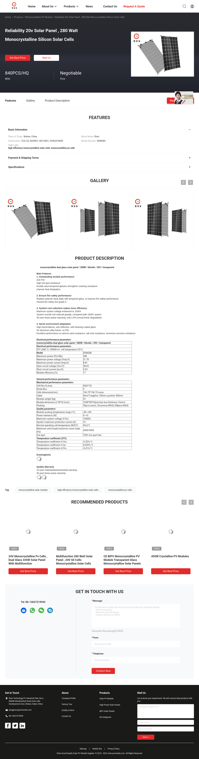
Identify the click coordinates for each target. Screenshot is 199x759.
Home (8, 17)
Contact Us (66, 716)
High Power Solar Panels (110, 705)
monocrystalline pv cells (120, 490)
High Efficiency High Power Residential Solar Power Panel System (28, 560)
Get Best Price (18, 57)
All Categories (105, 717)
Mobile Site (97, 749)
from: (96, 637)
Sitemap (83, 749)
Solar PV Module (107, 699)
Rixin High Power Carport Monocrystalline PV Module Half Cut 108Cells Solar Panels (75, 560)
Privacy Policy (113, 749)
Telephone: (98, 653)
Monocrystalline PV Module (38, 17)
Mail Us (46, 57)
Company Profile (69, 698)
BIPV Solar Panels (107, 711)
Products (18, 17)
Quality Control (68, 710)
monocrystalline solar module (33, 490)
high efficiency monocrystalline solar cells (77, 490)
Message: (97, 601)
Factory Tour (67, 704)
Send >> (145, 737)
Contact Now (103, 670)
